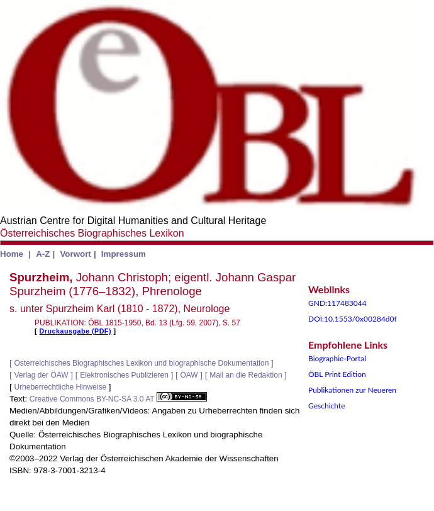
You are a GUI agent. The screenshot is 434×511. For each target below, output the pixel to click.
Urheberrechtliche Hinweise (60, 387)
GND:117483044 (337, 303)
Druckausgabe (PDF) (75, 331)
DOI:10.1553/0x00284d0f (352, 318)
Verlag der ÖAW (41, 375)
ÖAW (189, 375)
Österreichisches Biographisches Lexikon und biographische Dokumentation (141, 363)
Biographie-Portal (337, 358)
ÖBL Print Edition (337, 374)
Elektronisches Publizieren (124, 375)
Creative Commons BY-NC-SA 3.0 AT (118, 399)
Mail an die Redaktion (245, 375)
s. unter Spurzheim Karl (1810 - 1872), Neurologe (119, 308)
